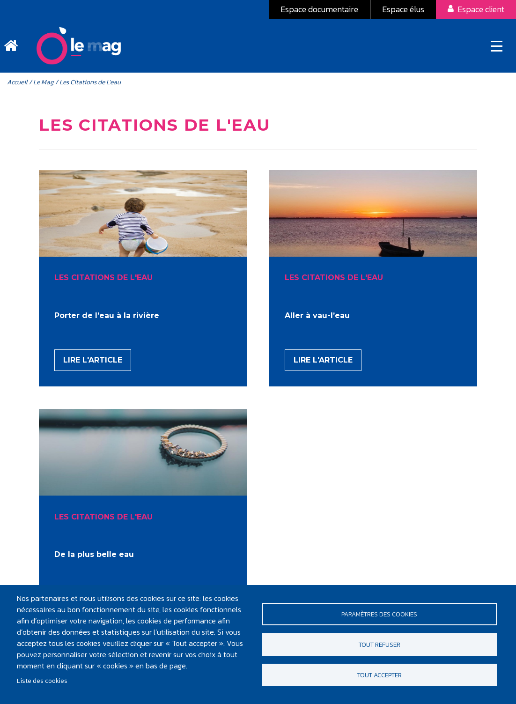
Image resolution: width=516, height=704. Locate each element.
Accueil (17, 82)
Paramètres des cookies (379, 614)
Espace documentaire (319, 9)
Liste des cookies (42, 680)
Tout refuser (379, 644)
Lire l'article (92, 360)
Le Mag (43, 82)
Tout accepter (379, 675)
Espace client (480, 9)
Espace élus (403, 9)
